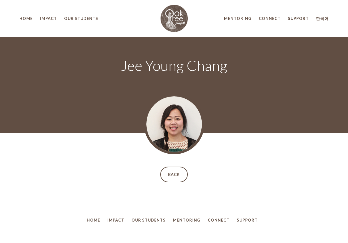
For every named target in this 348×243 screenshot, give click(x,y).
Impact (48, 18)
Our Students (81, 18)
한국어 (322, 18)
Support (298, 18)
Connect (270, 18)
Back (174, 174)
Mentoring (238, 18)
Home (26, 18)
